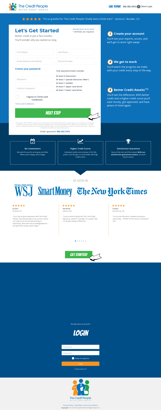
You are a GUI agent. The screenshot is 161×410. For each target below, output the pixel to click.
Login (80, 363)
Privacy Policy (68, 405)
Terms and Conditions (24, 103)
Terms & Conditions (90, 405)
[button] (75, 241)
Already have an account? (83, 29)
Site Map (78, 405)
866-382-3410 (63, 131)
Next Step (53, 113)
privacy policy (64, 128)
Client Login (144, 6)
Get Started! (78, 254)
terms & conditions (49, 128)
